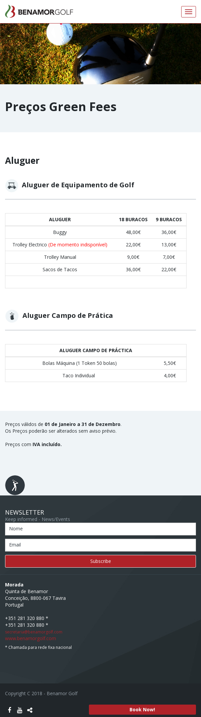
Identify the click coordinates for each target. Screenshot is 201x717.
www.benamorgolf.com (30, 638)
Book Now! (142, 709)
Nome (16, 528)
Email (15, 544)
